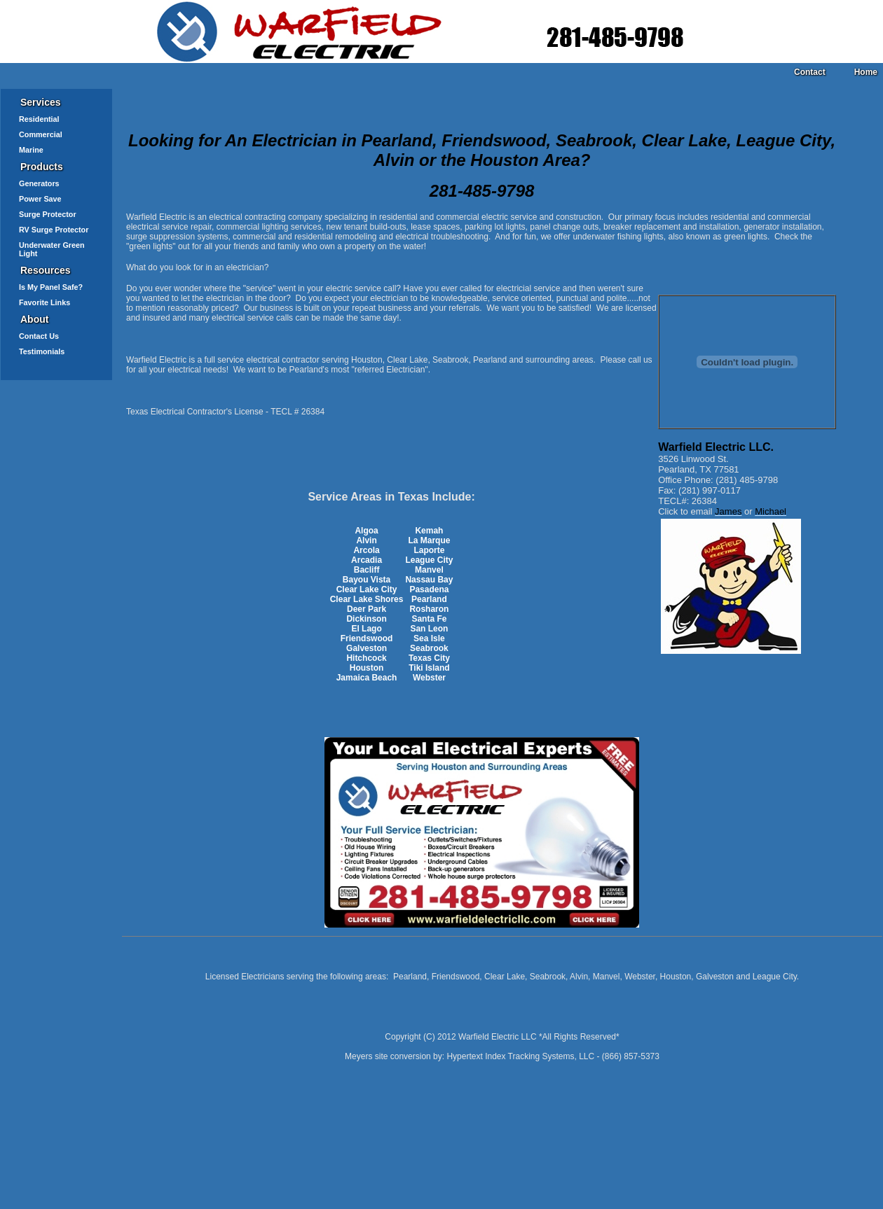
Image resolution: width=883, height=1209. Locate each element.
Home (865, 72)
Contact (810, 72)
